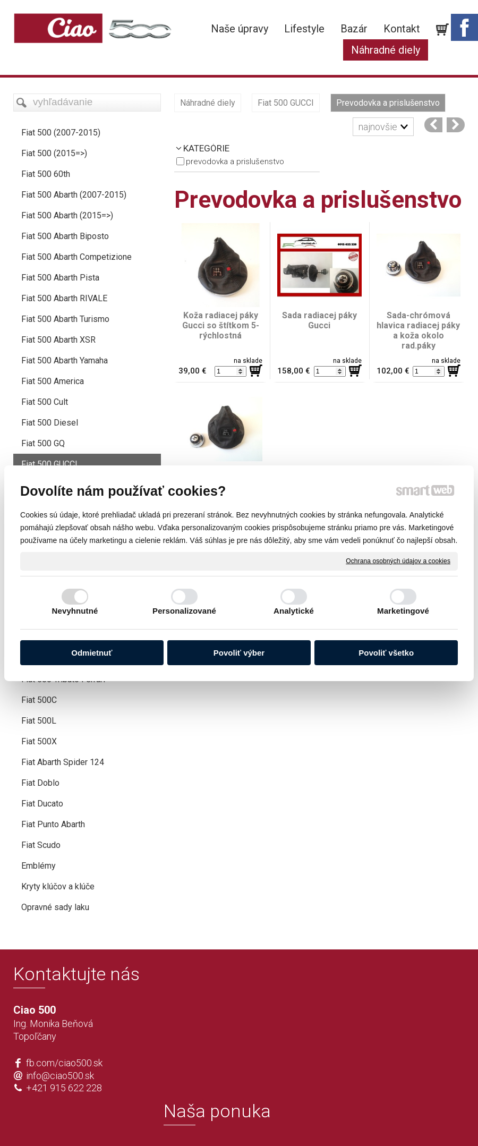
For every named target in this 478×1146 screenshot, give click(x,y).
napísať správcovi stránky (208, 1120)
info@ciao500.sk (60, 1075)
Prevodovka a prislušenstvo (235, 161)
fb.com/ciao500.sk (64, 1062)
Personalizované (184, 610)
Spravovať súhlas (396, 1120)
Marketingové (403, 610)
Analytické (294, 610)
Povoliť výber (239, 652)
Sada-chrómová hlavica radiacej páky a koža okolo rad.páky (419, 330)
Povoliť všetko (386, 652)
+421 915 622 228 (64, 1087)
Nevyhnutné (75, 610)
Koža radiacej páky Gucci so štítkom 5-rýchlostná (221, 325)
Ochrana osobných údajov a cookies (398, 560)
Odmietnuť (91, 652)
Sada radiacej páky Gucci (320, 320)
